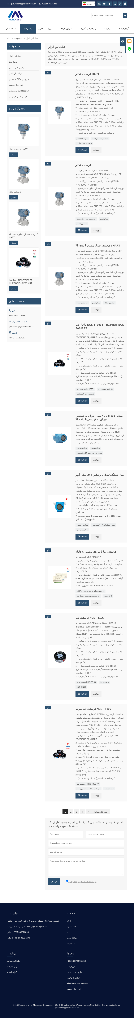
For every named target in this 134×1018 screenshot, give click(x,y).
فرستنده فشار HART (18, 149)
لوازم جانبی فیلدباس (18, 96)
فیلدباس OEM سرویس (19, 79)
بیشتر (13, 155)
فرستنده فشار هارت (84, 143)
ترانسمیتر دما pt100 (105, 389)
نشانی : (10, 921)
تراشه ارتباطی (15, 73)
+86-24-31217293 (17, 338)
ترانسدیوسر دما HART (85, 389)
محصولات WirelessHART (20, 91)
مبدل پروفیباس (82, 525)
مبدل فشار (104, 219)
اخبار (41, 28)
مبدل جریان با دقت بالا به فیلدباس (89, 453)
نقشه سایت (72, 943)
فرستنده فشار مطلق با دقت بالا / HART (23, 235)
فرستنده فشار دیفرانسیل (86, 219)
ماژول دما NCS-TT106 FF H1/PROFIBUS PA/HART (20, 281)
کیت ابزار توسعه (16, 85)
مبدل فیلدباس (82, 448)
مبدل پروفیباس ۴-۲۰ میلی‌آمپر (103, 525)
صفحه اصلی (10, 28)
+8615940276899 (49, 4)
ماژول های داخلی (16, 67)
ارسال (54, 881)
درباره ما (107, 28)
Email (82, 149)
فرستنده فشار (82, 138)
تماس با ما (12, 913)
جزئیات (96, 150)
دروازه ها (13, 62)
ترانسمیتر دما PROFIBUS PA (88, 784)
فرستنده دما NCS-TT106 (86, 682)
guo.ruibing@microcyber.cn (23, 4)
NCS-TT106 (81, 687)
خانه (8, 38)
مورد (50, 28)
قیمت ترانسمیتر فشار (100, 138)
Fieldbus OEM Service (77, 983)
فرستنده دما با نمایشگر (85, 394)
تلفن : (9, 932)
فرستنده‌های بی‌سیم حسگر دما (88, 596)
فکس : (10, 938)
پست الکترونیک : (14, 926)
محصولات (28, 28)
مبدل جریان (95, 448)
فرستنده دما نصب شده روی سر (88, 789)
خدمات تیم (71, 926)
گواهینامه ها (124, 28)
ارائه (69, 921)
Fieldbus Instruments (76, 961)
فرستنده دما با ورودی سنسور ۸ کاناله (90, 591)
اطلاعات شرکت (13, 961)
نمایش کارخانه (65, 28)
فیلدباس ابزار (15, 56)
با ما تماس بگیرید (88, 28)
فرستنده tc (108, 596)
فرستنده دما (104, 682)
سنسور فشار (82, 224)
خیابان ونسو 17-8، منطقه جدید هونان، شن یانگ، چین (36, 921)
